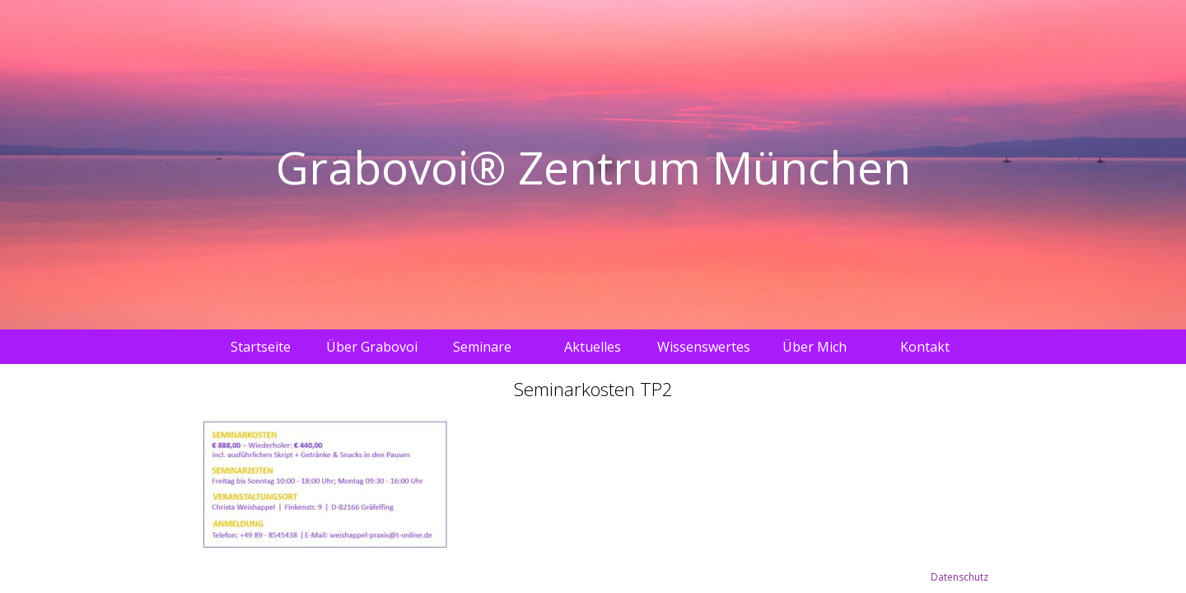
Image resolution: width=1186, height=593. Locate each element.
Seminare (482, 347)
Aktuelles (592, 347)
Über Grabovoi (372, 347)
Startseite (261, 347)
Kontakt (925, 347)
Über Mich (814, 347)
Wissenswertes (703, 347)
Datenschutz (959, 577)
